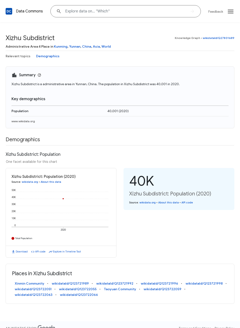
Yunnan (74, 46)
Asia (96, 46)
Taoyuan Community (120, 289)
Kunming (61, 46)
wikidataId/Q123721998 (204, 283)
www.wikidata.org (23, 121)
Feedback (215, 11)
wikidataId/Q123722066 (79, 295)
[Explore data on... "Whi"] (125, 11)
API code (40, 251)
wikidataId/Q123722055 (78, 289)
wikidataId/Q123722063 (33, 295)
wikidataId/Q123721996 (159, 283)
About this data (51, 181)
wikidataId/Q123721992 (114, 283)
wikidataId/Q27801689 (218, 38)
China (86, 46)
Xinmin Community (29, 283)
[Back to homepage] (9, 11)
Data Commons (29, 11)
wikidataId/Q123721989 (70, 283)
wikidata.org (30, 181)
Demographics (48, 56)
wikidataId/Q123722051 (33, 289)
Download (22, 251)
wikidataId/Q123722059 (162, 289)
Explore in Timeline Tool (67, 251)
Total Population (23, 238)
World (106, 46)
